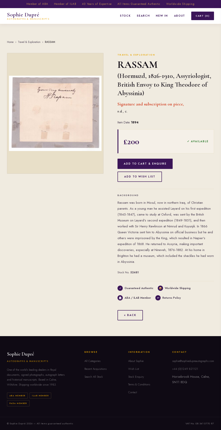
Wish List (133, 369)
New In (162, 16)
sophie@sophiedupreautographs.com (193, 361)
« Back (130, 315)
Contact (132, 392)
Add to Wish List (139, 177)
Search (143, 16)
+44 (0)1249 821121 (185, 369)
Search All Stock (93, 377)
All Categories (92, 361)
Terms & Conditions (139, 384)
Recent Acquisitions (95, 369)
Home (10, 42)
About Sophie (136, 361)
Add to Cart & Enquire (145, 164)
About (179, 16)
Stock (125, 16)
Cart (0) (203, 16)
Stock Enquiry (136, 377)
